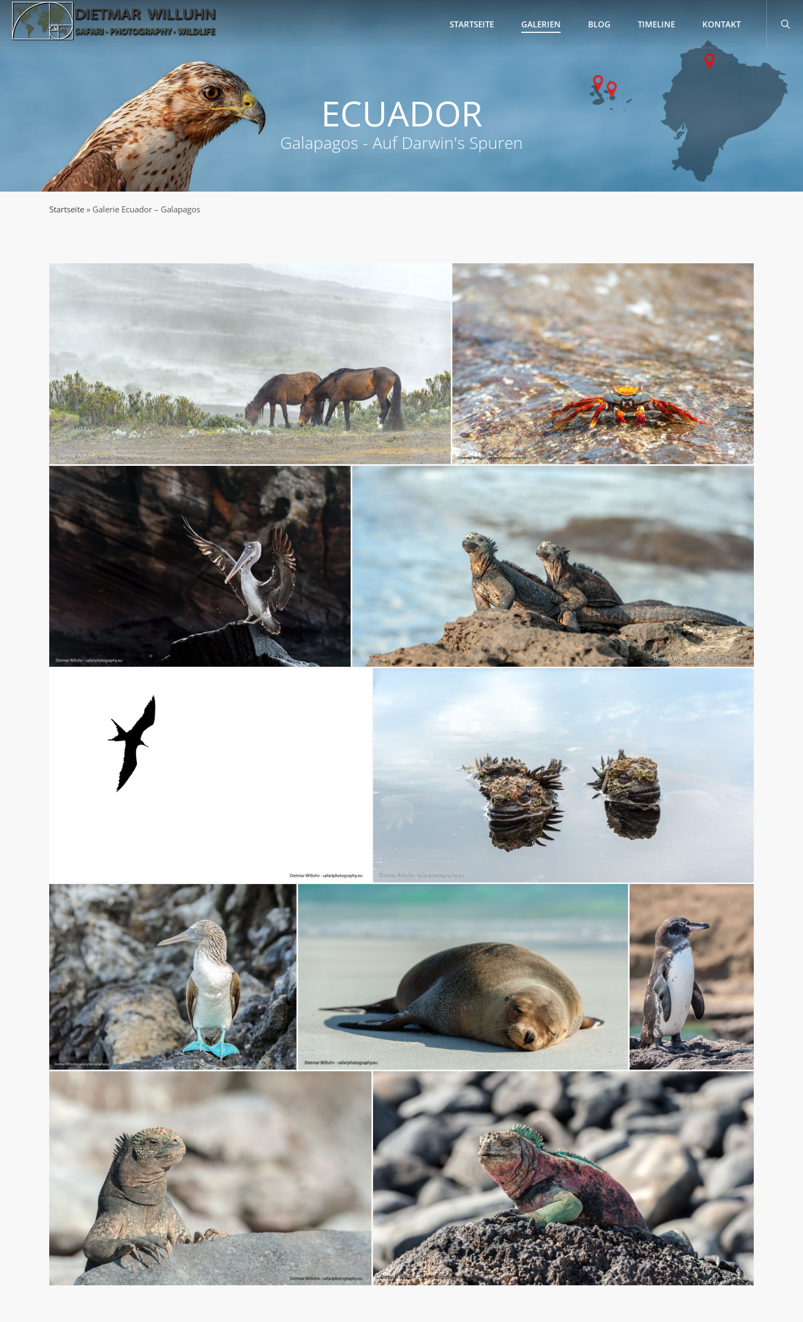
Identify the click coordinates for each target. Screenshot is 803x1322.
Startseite (66, 209)
